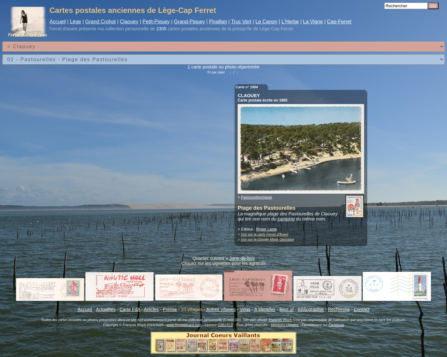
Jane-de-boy (242, 258)
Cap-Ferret (339, 21)
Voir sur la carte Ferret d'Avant (264, 234)
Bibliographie (311, 309)
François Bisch (280, 320)
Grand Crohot (100, 21)
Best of (286, 309)
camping (285, 218)
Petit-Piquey (156, 21)
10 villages (191, 309)
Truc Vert (241, 21)
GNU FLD (225, 325)
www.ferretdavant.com (183, 325)
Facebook (336, 325)
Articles (151, 309)
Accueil (57, 21)
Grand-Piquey (189, 21)
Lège (75, 21)
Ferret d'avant (63, 28)
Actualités (105, 309)
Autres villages (221, 309)
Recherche (339, 309)
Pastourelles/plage (256, 197)
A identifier (264, 309)
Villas (245, 309)
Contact (361, 309)
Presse (170, 309)
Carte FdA (130, 309)
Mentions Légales (285, 325)
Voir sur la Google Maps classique (267, 239)
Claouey (129, 21)
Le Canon (266, 21)
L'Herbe (290, 21)
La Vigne (313, 21)
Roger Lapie (266, 229)
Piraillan (218, 21)
